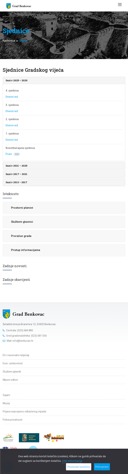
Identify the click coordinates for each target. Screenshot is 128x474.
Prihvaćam (102, 467)
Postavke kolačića (78, 467)
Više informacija (72, 461)
